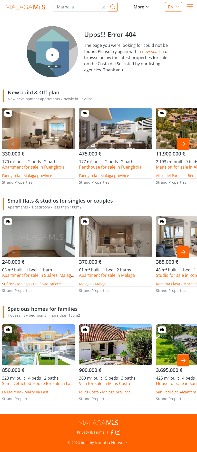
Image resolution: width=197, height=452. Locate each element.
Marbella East (36, 392)
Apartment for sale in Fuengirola (33, 167)
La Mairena (11, 392)
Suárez (8, 283)
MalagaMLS (25, 7)
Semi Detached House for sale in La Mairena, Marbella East (58, 383)
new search (153, 51)
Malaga (85, 283)
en (171, 7)
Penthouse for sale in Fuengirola (110, 167)
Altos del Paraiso (170, 175)
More (139, 7)
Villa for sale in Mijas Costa (104, 383)
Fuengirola (11, 175)
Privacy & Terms (90, 432)
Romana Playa (168, 283)
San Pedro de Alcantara (176, 392)
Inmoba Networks (112, 442)
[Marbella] (81, 7)
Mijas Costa (89, 392)
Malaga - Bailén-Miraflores (40, 283)
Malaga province (38, 175)
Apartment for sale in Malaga (107, 275)
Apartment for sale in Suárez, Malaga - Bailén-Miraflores (56, 275)
